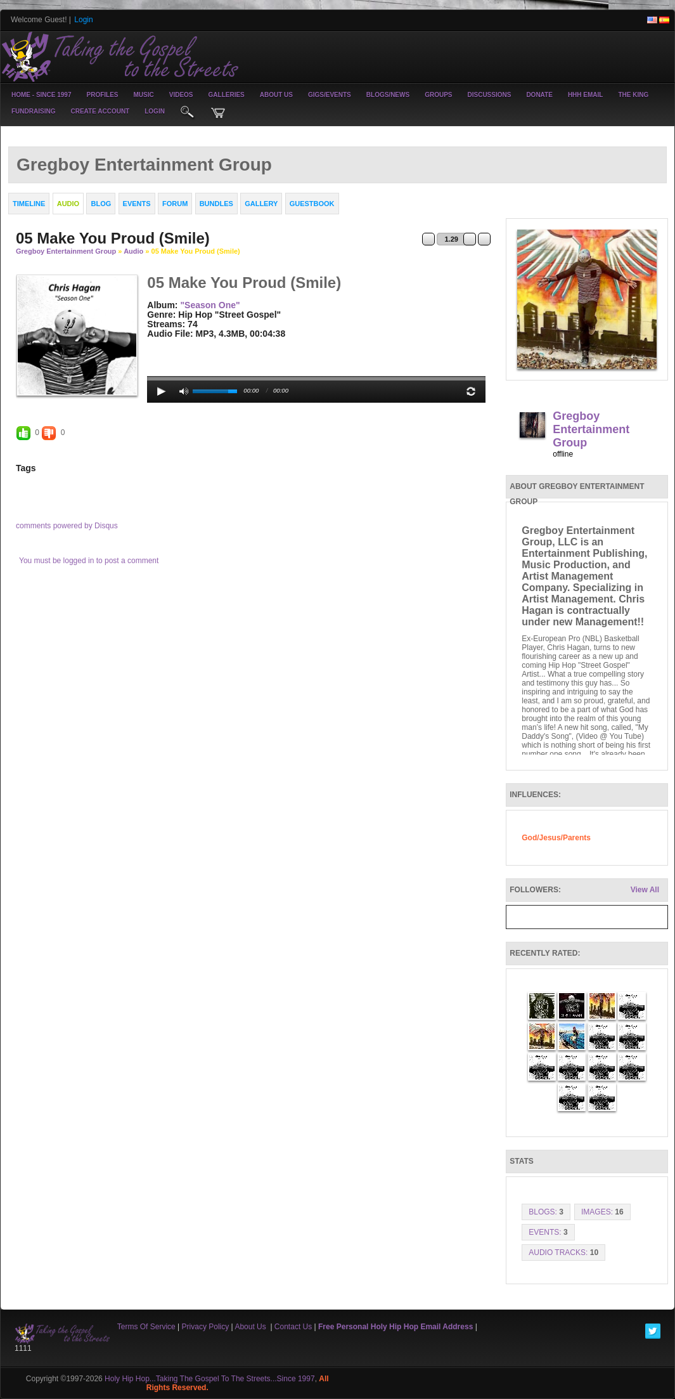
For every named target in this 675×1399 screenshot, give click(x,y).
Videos (181, 94)
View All (645, 889)
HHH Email (585, 94)
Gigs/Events (329, 94)
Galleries (227, 94)
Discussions (489, 94)
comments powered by (67, 525)
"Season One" (210, 305)
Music (144, 94)
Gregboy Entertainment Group (66, 251)
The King (633, 94)
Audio (133, 251)
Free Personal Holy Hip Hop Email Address (395, 1326)
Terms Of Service (146, 1326)
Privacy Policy (205, 1326)
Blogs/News (387, 94)
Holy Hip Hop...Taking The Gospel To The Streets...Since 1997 (210, 1378)
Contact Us (293, 1326)
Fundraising (33, 111)
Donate (539, 94)
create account (99, 111)
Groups (438, 94)
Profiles (102, 94)
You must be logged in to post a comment (88, 560)
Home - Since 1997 (41, 94)
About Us (276, 94)
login (155, 111)
